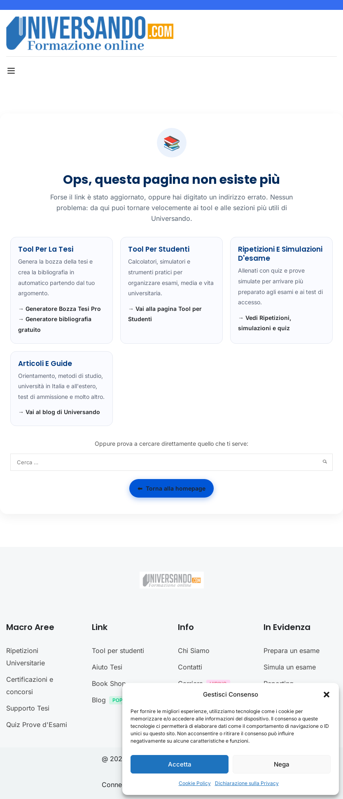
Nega (281, 764)
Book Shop (109, 683)
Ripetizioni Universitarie (25, 656)
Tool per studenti (118, 650)
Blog (118, 701)
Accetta (179, 764)
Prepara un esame (292, 650)
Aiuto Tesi (107, 667)
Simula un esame (290, 667)
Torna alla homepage (171, 488)
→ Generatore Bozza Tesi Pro (59, 308)
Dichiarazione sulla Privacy (247, 783)
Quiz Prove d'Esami (36, 724)
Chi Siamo (194, 650)
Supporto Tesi (27, 708)
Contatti (190, 667)
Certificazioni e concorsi (29, 685)
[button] (326, 694)
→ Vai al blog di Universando (59, 411)
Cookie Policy (195, 783)
